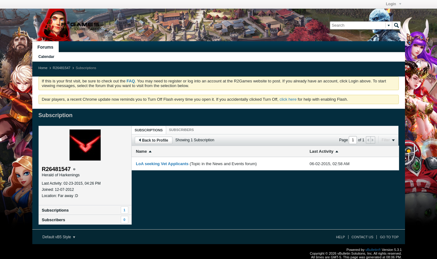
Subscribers (53, 219)
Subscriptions (55, 210)
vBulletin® (373, 250)
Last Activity (322, 151)
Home (43, 68)
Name (141, 151)
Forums (45, 47)
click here (288, 99)
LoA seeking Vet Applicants (162, 163)
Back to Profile (153, 140)
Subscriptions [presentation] (149, 130)
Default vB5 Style (59, 237)
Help (340, 237)
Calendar (46, 57)
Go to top (389, 237)
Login (393, 4)
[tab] (148, 130)
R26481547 (62, 68)
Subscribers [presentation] (181, 130)
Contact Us (363, 237)
